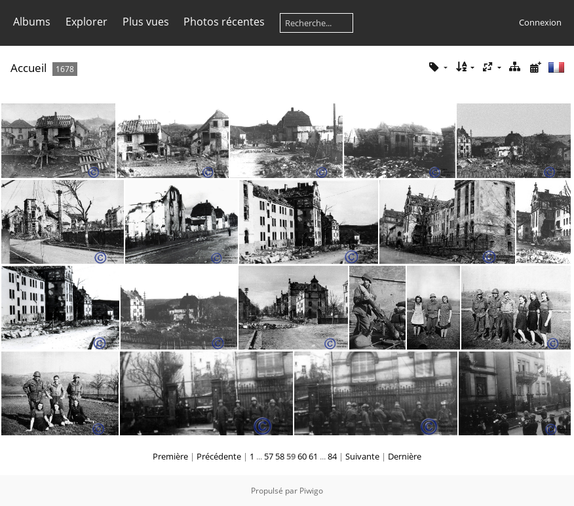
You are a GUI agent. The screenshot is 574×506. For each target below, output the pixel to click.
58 (279, 456)
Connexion (540, 22)
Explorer (86, 21)
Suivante (362, 456)
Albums (31, 21)
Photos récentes (224, 21)
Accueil (28, 67)
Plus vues (146, 21)
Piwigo (311, 490)
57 (268, 456)
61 (313, 456)
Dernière (404, 456)
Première (170, 456)
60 (302, 456)
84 (332, 456)
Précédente (219, 456)
